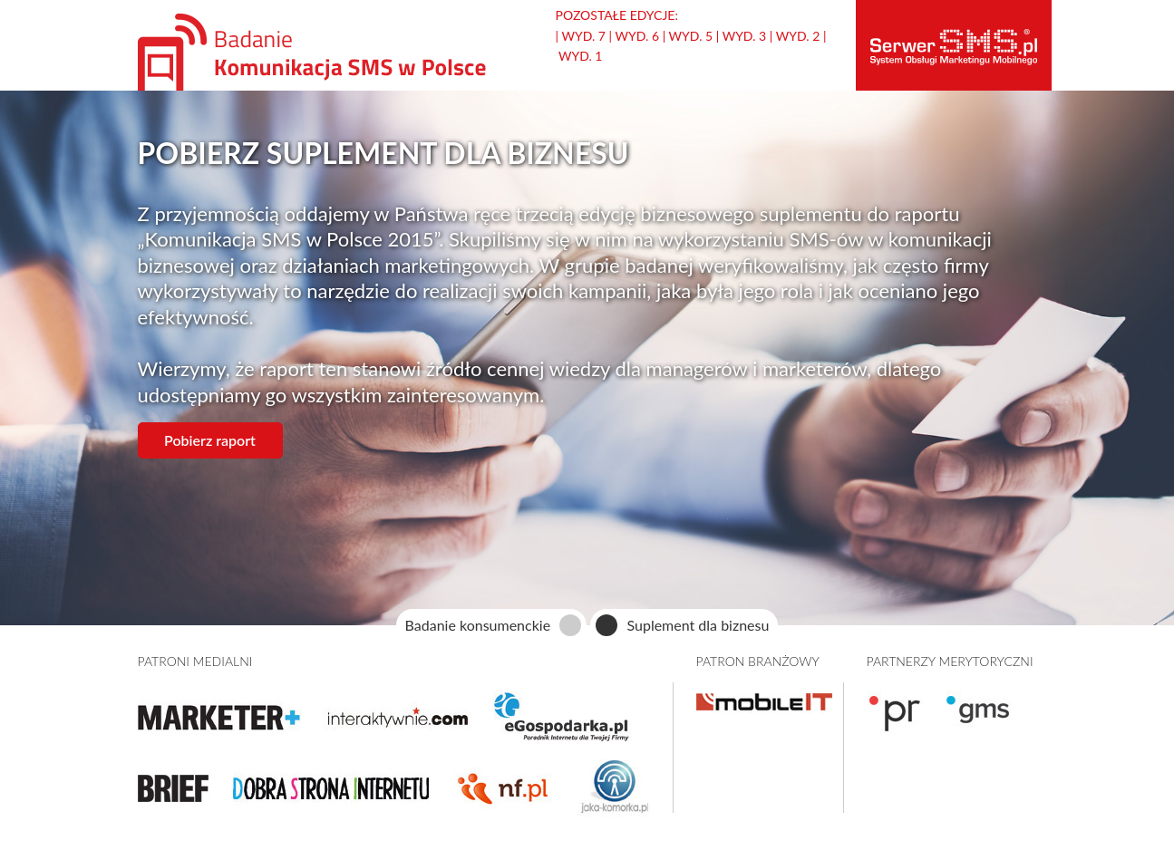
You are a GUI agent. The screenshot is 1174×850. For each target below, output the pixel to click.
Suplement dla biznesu (697, 624)
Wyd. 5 (691, 35)
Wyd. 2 (798, 35)
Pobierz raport (210, 440)
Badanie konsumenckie (478, 624)
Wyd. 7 (583, 35)
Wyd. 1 (580, 55)
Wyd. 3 (745, 35)
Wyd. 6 (637, 35)
